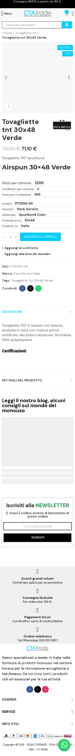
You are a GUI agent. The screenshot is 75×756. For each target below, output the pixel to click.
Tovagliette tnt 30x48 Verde (32, 280)
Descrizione (12, 312)
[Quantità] (10, 237)
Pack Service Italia (27, 273)
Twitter (30, 288)
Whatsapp (38, 288)
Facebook (22, 288)
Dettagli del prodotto (22, 380)
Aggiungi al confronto (21, 248)
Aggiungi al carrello (40, 237)
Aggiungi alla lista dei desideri (27, 254)
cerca (67, 24)
